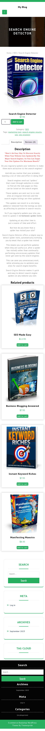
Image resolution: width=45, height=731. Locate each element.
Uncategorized (22, 674)
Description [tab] (16, 142)
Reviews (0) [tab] (30, 142)
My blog (22, 7)
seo (16, 135)
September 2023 (17, 631)
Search (24, 580)
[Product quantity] (5, 122)
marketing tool (14, 132)
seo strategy (24, 135)
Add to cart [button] (22, 345)
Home (9, 53)
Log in (12, 605)
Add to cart (17, 122)
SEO (15, 53)
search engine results (32, 132)
